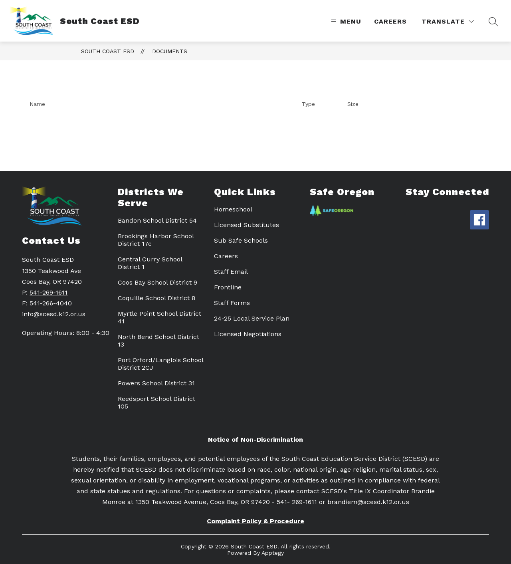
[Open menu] (345, 21)
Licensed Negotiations (247, 334)
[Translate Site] (448, 21)
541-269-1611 (48, 292)
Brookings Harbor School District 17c (156, 239)
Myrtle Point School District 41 (159, 317)
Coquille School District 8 (156, 298)
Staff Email (231, 271)
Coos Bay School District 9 (157, 282)
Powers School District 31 (156, 383)
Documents (169, 51)
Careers (390, 21)
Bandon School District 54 (157, 220)
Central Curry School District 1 (150, 263)
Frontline (228, 287)
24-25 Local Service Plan (251, 318)
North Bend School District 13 (158, 340)
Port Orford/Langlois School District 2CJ (160, 363)
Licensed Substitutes (246, 225)
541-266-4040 (51, 303)
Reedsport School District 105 (156, 402)
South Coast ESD (107, 51)
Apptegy (272, 553)
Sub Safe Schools (241, 240)
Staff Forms (232, 303)
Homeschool (233, 209)
